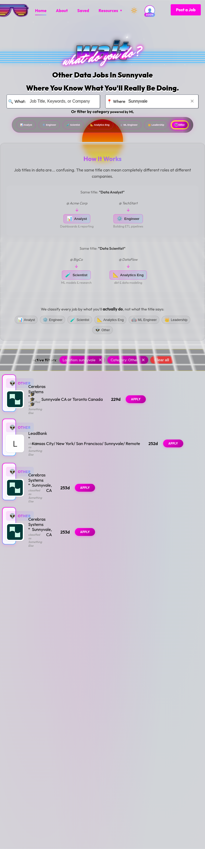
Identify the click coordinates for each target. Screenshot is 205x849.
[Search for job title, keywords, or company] (61, 101)
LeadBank (37, 442)
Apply (184, 402)
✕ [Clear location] (192, 101)
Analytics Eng (138, 126)
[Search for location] (160, 101)
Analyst (30, 126)
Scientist (98, 126)
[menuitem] (41, 10)
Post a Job (186, 9)
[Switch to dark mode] (134, 10)
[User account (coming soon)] (150, 10)
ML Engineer (181, 126)
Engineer (63, 126)
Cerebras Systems (45, 397)
